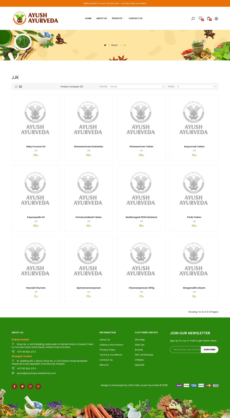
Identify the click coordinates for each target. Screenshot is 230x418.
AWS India (133, 385)
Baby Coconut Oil (35, 146)
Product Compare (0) (72, 86)
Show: (171, 86)
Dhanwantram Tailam (141, 146)
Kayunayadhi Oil (36, 217)
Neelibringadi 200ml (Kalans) (141, 217)
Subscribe (209, 349)
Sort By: (103, 86)
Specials (139, 365)
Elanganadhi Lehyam (194, 288)
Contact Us (106, 360)
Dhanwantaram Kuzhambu (88, 146)
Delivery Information (111, 344)
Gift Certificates (144, 354)
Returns (104, 365)
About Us (105, 339)
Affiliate (139, 360)
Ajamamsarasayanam (89, 288)
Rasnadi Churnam (35, 288)
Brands (139, 349)
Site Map (140, 339)
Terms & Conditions (111, 354)
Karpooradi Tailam (194, 146)
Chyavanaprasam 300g (141, 288)
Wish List (139, 344)
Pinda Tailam (194, 217)
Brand (114, 45)
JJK (124, 45)
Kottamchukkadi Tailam (89, 217)
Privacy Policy (107, 349)
